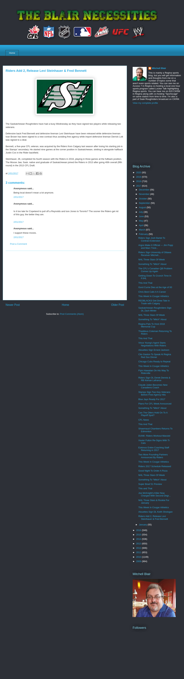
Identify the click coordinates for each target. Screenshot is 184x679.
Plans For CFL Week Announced (154, 403)
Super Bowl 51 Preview (150, 484)
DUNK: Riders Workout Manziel (154, 435)
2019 (139, 177)
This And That (145, 283)
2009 (139, 561)
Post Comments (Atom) (72, 314)
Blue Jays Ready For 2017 (151, 399)
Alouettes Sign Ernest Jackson (153, 350)
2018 (139, 181)
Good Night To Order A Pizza (152, 470)
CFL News (143, 419)
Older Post (117, 304)
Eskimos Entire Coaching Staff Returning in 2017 (153, 449)
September (145, 203)
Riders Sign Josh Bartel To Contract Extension (151, 239)
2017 (139, 185)
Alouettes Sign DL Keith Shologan (155, 511)
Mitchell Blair (159, 68)
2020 (139, 172)
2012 (139, 548)
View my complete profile (145, 103)
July (141, 212)
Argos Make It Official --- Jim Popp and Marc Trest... (155, 246)
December (144, 189)
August (143, 207)
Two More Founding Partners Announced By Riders (153, 456)
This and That (145, 488)
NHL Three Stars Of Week (151, 259)
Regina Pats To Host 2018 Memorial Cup (151, 325)
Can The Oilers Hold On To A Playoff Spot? (152, 414)
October (143, 198)
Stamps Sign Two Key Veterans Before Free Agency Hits (154, 393)
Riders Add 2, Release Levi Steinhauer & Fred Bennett (153, 517)
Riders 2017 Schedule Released (154, 466)
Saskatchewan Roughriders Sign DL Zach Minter (154, 309)
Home (12, 53)
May (141, 220)
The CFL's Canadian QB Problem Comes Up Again (155, 270)
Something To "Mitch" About (152, 264)
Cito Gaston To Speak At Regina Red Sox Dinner (154, 355)
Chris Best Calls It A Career (152, 292)
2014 (139, 539)
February (144, 234)
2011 (139, 552)
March (142, 229)
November (144, 194)
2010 (139, 557)
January (143, 524)
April (141, 225)
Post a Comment (18, 244)
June (142, 216)
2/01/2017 (18, 197)
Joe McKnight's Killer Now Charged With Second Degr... (154, 494)
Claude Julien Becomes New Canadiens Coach (152, 386)
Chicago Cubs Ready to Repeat (154, 361)
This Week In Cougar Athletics (153, 296)
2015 (139, 534)
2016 (139, 530)
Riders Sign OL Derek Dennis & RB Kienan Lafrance (154, 379)
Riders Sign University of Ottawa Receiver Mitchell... (154, 253)
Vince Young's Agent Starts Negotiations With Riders (152, 344)
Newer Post (13, 304)
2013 (139, 543)
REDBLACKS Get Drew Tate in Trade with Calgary (154, 302)
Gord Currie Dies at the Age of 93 (155, 287)
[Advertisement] (65, 275)
